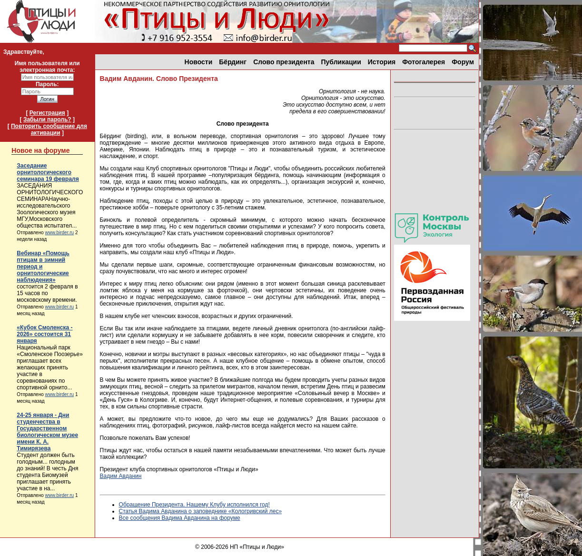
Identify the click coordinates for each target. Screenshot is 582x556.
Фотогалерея (423, 62)
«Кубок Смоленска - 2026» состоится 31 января (44, 334)
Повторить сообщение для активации (49, 129)
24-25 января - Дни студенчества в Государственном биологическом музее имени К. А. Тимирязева (47, 432)
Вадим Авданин (121, 476)
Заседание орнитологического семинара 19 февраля (48, 172)
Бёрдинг (233, 62)
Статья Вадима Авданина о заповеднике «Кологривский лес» (200, 511)
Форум (463, 62)
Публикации (341, 62)
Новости (199, 62)
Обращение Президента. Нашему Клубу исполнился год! (194, 504)
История (381, 62)
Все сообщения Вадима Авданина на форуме (179, 518)
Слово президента (283, 62)
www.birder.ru (59, 232)
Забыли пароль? (47, 119)
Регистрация (47, 112)
